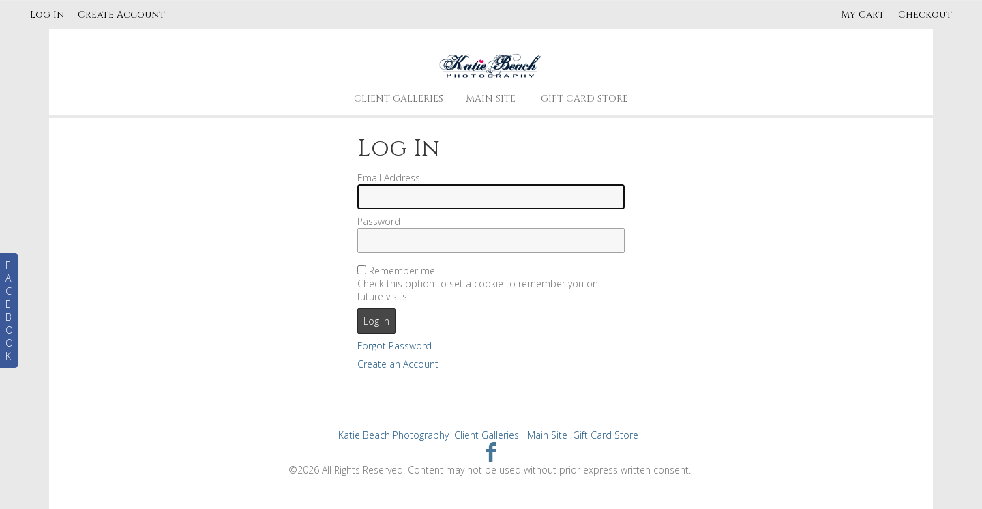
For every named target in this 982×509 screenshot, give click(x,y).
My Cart (864, 14)
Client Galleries (398, 98)
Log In (47, 14)
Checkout (925, 14)
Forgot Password (394, 345)
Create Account (121, 14)
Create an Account (397, 364)
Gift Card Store (584, 98)
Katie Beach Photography (393, 434)
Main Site (491, 98)
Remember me (402, 270)
